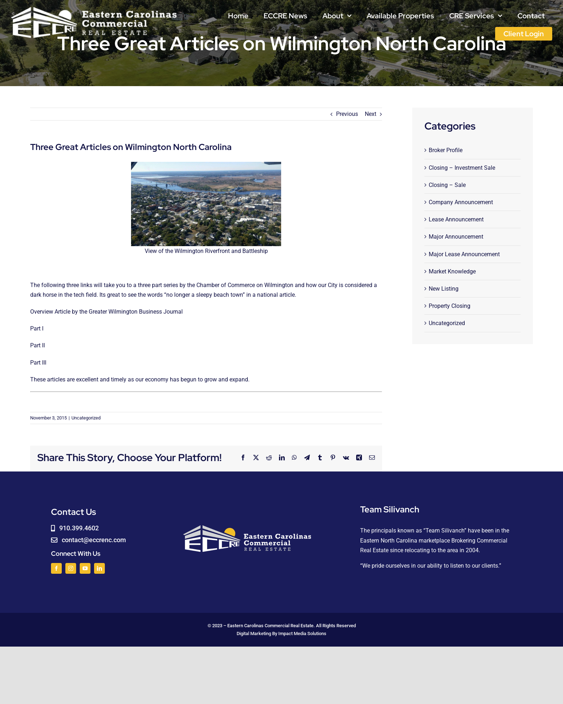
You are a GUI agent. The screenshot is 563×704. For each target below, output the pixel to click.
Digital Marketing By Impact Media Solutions (281, 633)
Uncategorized (86, 418)
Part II (37, 345)
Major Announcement (456, 236)
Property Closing (449, 305)
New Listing (444, 288)
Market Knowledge (452, 271)
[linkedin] (99, 568)
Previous (347, 114)
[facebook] (56, 568)
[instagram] (70, 568)
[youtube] (85, 568)
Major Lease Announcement (464, 254)
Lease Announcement (456, 219)
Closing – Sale (447, 185)
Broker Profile (445, 150)
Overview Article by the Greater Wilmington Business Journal (106, 311)
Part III (38, 362)
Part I (36, 328)
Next (370, 114)
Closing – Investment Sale (462, 167)
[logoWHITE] (94, 8)
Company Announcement (461, 202)
